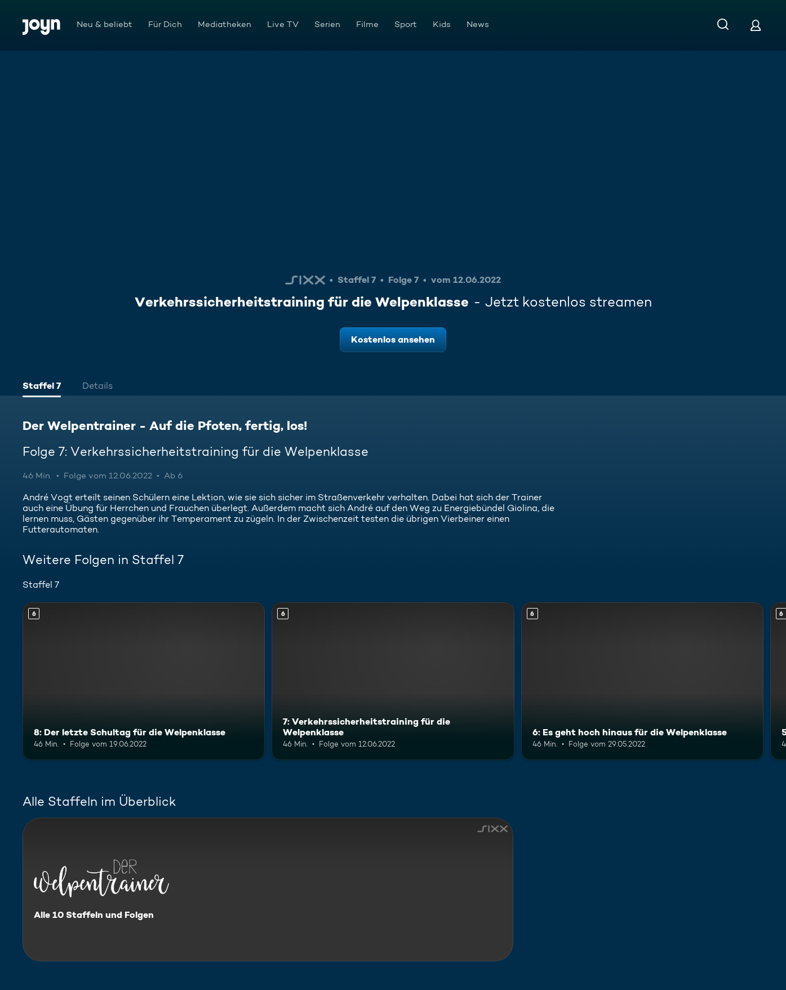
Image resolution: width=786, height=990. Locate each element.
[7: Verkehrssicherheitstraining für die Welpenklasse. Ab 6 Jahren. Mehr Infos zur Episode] (393, 681)
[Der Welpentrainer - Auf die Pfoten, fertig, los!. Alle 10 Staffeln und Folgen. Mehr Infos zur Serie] (268, 889)
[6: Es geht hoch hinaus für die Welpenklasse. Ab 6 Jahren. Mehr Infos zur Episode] (642, 681)
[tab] (41, 387)
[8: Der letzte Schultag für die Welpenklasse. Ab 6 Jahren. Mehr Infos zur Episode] (144, 681)
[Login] (755, 25)
